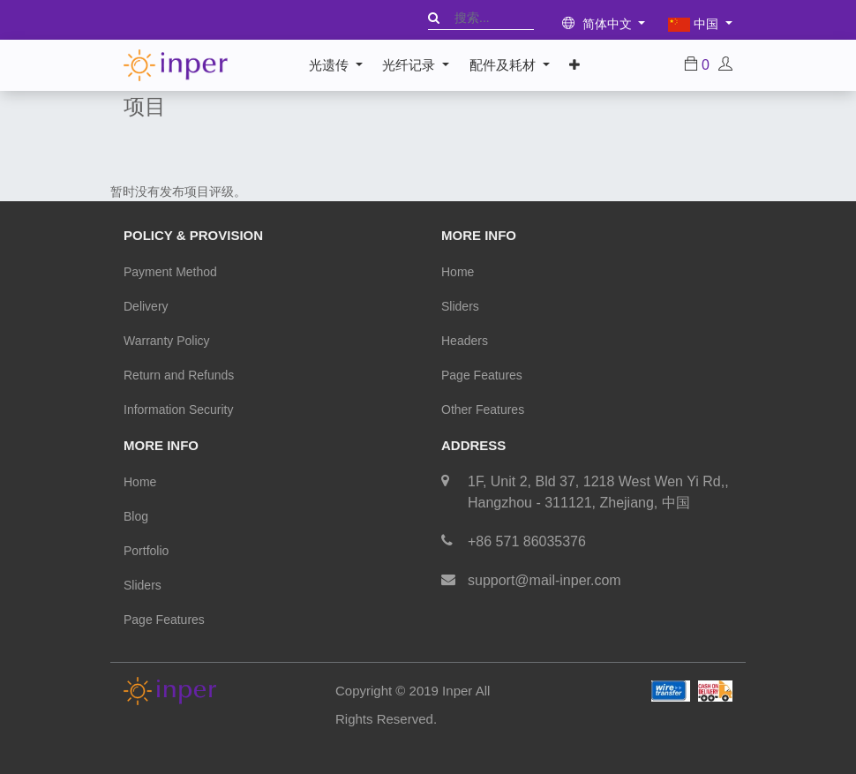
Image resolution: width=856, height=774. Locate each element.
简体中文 (598, 24)
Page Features (481, 375)
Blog (136, 516)
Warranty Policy (167, 341)
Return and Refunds (179, 375)
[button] (574, 65)
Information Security (179, 409)
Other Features (482, 409)
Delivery (146, 306)
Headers (464, 341)
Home (457, 272)
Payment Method (170, 272)
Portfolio (146, 551)
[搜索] (433, 18)
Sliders (460, 306)
